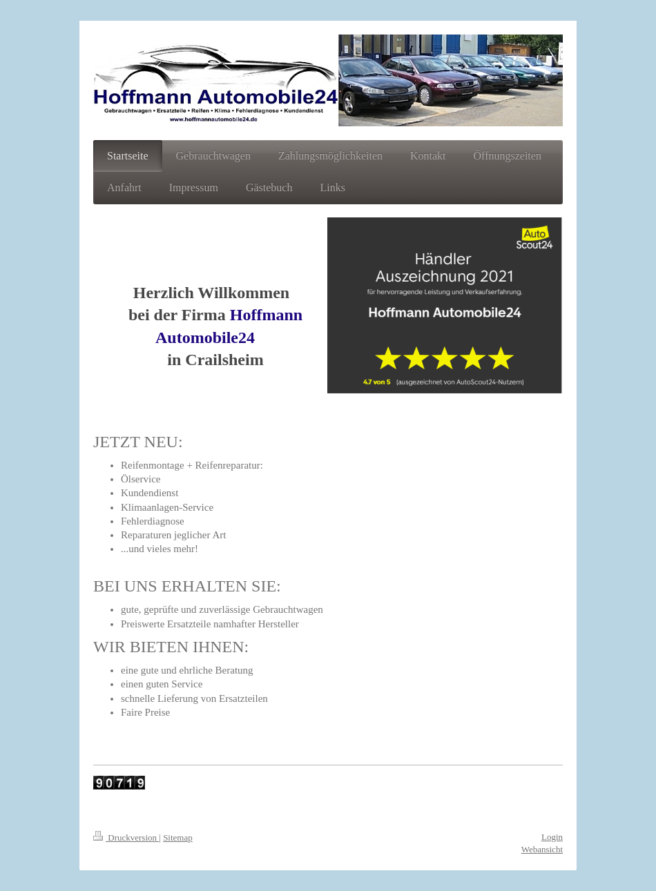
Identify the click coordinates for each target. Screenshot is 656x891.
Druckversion (126, 837)
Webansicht (542, 849)
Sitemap (178, 837)
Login (552, 837)
